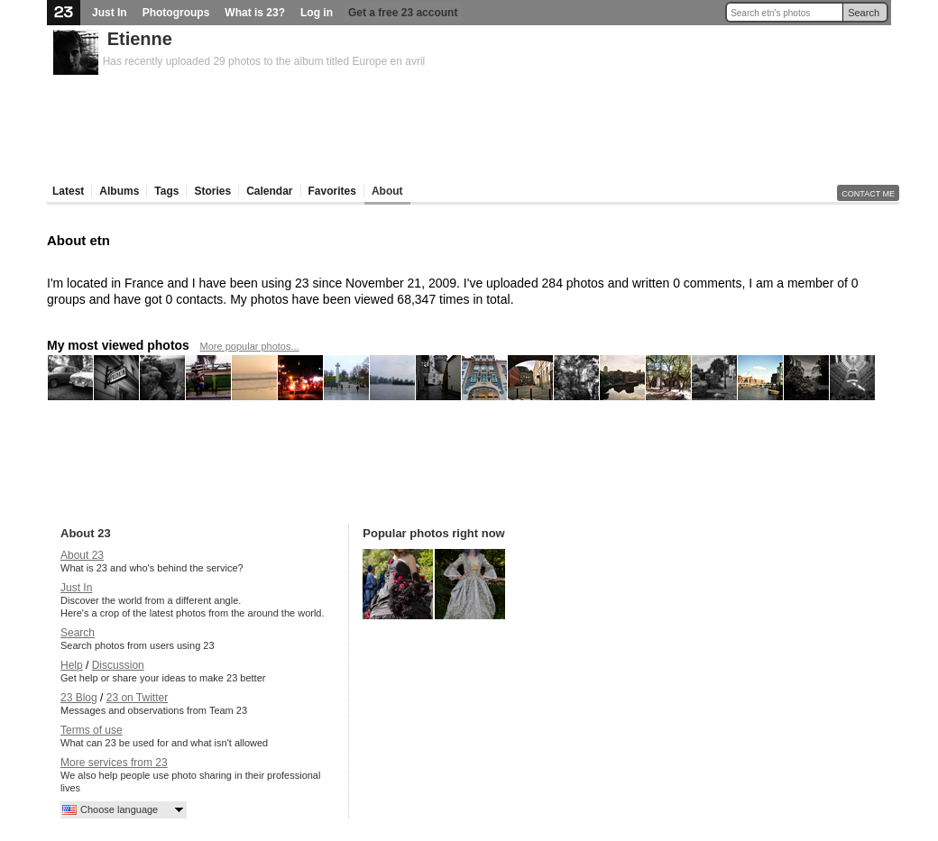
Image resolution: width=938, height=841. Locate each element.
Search (863, 12)
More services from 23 (114, 762)
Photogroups (176, 12)
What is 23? (255, 12)
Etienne (139, 39)
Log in (316, 12)
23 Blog (78, 697)
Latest (68, 191)
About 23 (82, 555)
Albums (119, 191)
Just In (109, 12)
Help (71, 665)
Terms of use (91, 730)
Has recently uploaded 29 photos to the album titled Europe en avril (264, 61)
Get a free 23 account (402, 12)
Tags (166, 191)
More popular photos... (249, 346)
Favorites (332, 191)
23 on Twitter (137, 697)
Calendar (269, 191)
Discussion (118, 665)
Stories (212, 191)
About (387, 191)
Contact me (868, 193)
